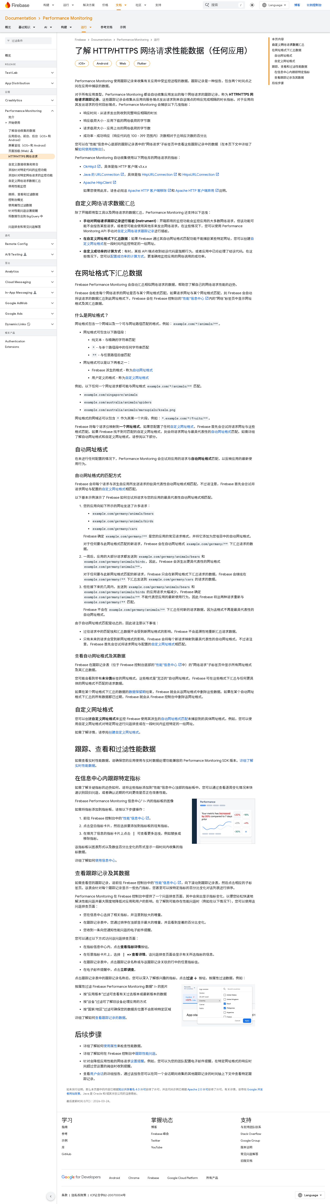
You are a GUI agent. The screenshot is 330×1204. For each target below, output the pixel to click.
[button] (25, 72)
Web (123, 63)
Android (102, 63)
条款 (65, 1195)
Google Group (250, 1140)
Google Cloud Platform (182, 1178)
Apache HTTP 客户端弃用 (195, 191)
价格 (105, 5)
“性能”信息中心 (192, 299)
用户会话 (97, 1074)
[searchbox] (28, 40)
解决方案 (89, 5)
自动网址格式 (143, 370)
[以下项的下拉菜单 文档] (127, 5)
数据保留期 (137, 692)
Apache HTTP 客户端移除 (147, 191)
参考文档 (106, 27)
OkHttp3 (89, 167)
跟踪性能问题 (145, 1054)
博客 (297, 5)
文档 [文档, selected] (119, 5)
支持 (158, 5)
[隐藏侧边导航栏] (51, 1196)
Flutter (141, 63)
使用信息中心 (105, 861)
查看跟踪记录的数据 (110, 1018)
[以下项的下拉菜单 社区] (146, 5)
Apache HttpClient (97, 183)
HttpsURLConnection (198, 175)
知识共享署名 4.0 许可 (132, 1089)
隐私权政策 (79, 1195)
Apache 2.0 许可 (198, 1089)
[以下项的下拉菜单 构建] (54, 5)
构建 (46, 5)
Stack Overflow (251, 1134)
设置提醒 (137, 1061)
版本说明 (246, 1147)
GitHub (66, 1154)
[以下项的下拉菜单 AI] (52, 27)
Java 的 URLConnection (101, 175)
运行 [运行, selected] (84, 27)
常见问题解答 (249, 1154)
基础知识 (24, 27)
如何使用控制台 (90, 149)
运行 (66, 5)
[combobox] (224, 5)
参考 (65, 1134)
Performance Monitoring (67, 18)
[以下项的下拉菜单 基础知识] (35, 27)
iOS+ (82, 63)
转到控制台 (314, 5)
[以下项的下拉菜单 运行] (74, 5)
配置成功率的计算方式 (127, 256)
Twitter (155, 1140)
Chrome (133, 1178)
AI (45, 27)
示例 (123, 27)
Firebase (80, 40)
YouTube (156, 1147)
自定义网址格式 (137, 378)
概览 (8, 27)
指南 (65, 1127)
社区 (138, 5)
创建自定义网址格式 (124, 732)
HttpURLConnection (157, 175)
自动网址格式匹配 (174, 719)
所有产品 (212, 1178)
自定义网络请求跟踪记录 (135, 231)
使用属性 (110, 1046)
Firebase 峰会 (160, 1134)
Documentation (20, 18)
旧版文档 (246, 1161)
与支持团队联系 (251, 1127)
